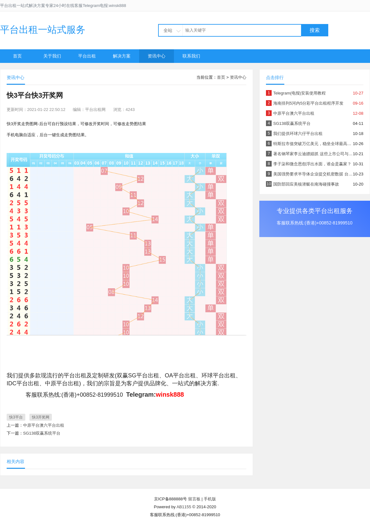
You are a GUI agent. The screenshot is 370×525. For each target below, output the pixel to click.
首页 (17, 55)
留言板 (194, 499)
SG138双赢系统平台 (41, 433)
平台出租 (87, 55)
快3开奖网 (40, 417)
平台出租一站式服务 (42, 29)
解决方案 (122, 55)
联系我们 (191, 55)
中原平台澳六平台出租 (43, 425)
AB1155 (183, 506)
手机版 (210, 499)
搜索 (315, 30)
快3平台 (16, 417)
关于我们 (52, 55)
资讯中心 (156, 55)
